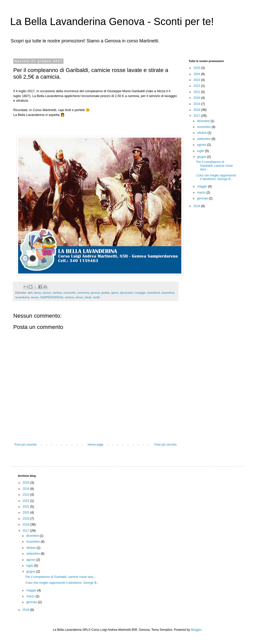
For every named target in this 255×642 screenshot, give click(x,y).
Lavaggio (140, 292)
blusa (37, 292)
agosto (202, 145)
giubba (105, 292)
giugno (202, 157)
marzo (202, 192)
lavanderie (168, 292)
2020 (197, 98)
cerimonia (83, 292)
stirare (79, 297)
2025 (197, 68)
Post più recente (26, 444)
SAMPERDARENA (51, 297)
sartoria (69, 297)
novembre (204, 127)
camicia (57, 292)
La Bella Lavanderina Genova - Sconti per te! (112, 21)
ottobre (202, 133)
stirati (88, 297)
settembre (204, 139)
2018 (197, 110)
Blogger (196, 630)
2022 (197, 86)
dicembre (204, 121)
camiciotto (69, 292)
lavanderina (22, 297)
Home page (96, 444)
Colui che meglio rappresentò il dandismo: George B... (216, 177)
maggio (202, 186)
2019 (197, 104)
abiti (30, 292)
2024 (197, 74)
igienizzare (126, 292)
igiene (115, 292)
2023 (197, 80)
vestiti (96, 297)
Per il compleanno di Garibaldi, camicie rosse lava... (214, 165)
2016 (197, 206)
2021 (197, 92)
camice (46, 292)
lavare (35, 297)
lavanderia (153, 292)
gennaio (203, 198)
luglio (201, 151)
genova (95, 292)
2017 (197, 115)
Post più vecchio (166, 444)
